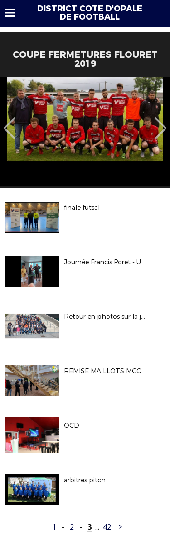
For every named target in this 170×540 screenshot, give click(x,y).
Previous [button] (10, 121)
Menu (14, 12)
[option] (85, 131)
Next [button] (161, 121)
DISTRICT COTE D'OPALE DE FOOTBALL (89, 13)
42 (107, 527)
